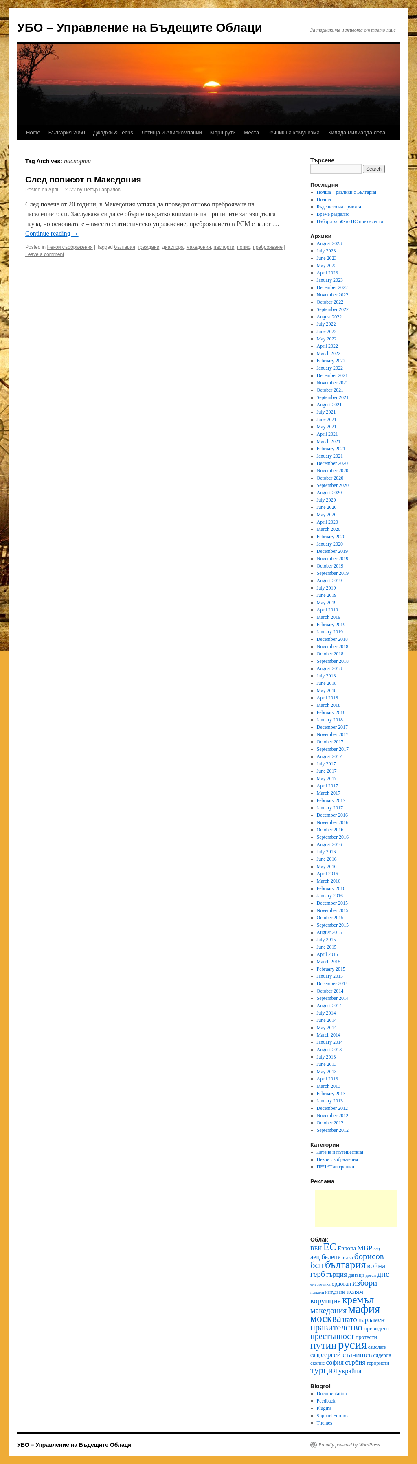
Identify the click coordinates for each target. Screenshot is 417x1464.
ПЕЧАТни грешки (335, 1167)
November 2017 (333, 734)
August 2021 (329, 405)
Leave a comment (44, 254)
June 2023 (327, 258)
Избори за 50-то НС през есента (350, 221)
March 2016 (328, 881)
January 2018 (330, 720)
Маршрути (223, 132)
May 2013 (327, 1071)
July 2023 (326, 251)
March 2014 (328, 1035)
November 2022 (333, 295)
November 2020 (333, 470)
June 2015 (327, 947)
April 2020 (327, 522)
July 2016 (326, 852)
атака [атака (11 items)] (347, 1257)
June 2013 (327, 1064)
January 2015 (330, 976)
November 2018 (333, 646)
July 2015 (326, 939)
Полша (324, 199)
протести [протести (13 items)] (366, 1337)
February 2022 (331, 361)
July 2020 (326, 500)
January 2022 (330, 368)
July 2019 (326, 588)
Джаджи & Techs (113, 132)
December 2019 (332, 551)
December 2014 (332, 983)
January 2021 (330, 456)
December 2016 (332, 815)
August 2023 (329, 243)
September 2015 (333, 925)
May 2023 (327, 265)
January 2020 (330, 544)
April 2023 (327, 273)
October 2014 (330, 991)
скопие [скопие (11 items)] (317, 1363)
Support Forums (333, 1415)
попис (243, 247)
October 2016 (330, 830)
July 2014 (326, 1013)
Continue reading (52, 233)
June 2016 (327, 859)
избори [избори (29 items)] (364, 1282)
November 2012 (333, 1115)
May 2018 (327, 690)
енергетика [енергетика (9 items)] (320, 1284)
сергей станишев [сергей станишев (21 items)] (346, 1354)
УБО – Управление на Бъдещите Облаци (139, 27)
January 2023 (330, 280)
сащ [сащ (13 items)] (315, 1355)
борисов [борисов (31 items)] (369, 1256)
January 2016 (330, 896)
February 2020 (331, 536)
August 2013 (329, 1049)
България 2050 (66, 132)
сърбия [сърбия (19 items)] (355, 1362)
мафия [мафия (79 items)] (364, 1308)
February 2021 (331, 448)
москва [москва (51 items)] (325, 1318)
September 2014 (333, 998)
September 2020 (333, 485)
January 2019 (330, 632)
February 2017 (331, 800)
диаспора (173, 247)
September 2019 (333, 573)
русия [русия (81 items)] (352, 1344)
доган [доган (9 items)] (371, 1275)
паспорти (224, 247)
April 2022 (327, 346)
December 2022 (332, 287)
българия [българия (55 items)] (345, 1265)
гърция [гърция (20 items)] (336, 1274)
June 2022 (327, 331)
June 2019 (327, 595)
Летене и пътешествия (340, 1152)
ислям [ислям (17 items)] (355, 1291)
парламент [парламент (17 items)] (372, 1319)
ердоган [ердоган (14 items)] (341, 1283)
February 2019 (331, 624)
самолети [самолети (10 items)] (377, 1347)
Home (33, 132)
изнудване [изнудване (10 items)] (335, 1292)
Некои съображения (69, 247)
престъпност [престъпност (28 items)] (332, 1336)
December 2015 (332, 903)
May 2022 (327, 339)
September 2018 (333, 661)
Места (251, 132)
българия (124, 247)
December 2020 (332, 463)
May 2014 (327, 1027)
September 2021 (333, 397)
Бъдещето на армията (339, 207)
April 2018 (327, 698)
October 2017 (330, 742)
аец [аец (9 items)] (377, 1249)
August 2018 (329, 668)
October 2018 (330, 654)
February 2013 (331, 1093)
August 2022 (329, 317)
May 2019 (327, 602)
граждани (149, 247)
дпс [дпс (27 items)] (383, 1273)
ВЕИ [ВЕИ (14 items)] (316, 1248)
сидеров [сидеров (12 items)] (382, 1355)
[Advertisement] (356, 1208)
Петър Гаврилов (101, 190)
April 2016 (327, 874)
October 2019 (330, 566)
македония (199, 247)
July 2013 (326, 1057)
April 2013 (327, 1079)
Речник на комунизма (293, 132)
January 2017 (330, 808)
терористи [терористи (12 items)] (378, 1363)
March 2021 (328, 441)
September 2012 (333, 1130)
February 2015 (331, 969)
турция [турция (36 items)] (323, 1370)
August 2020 (329, 492)
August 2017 (329, 756)
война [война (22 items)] (376, 1266)
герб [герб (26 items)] (317, 1274)
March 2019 (328, 617)
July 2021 (326, 412)
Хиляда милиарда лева (356, 132)
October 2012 (330, 1123)
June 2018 (327, 683)
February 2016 (331, 888)
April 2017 (327, 786)
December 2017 (332, 727)
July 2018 (326, 676)
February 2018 (331, 712)
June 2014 (327, 1020)
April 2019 (327, 610)
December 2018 (332, 639)
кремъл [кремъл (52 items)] (358, 1300)
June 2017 (327, 771)
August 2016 (329, 844)
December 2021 (332, 375)
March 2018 (328, 705)
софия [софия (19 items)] (335, 1362)
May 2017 (327, 778)
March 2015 (328, 961)
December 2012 (332, 1108)
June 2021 (327, 419)
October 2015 (330, 917)
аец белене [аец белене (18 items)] (325, 1257)
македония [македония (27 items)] (328, 1310)
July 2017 (326, 764)
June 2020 (327, 507)
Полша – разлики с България (346, 192)
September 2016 (333, 837)
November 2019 (333, 558)
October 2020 (330, 478)
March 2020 (328, 529)
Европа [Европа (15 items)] (347, 1248)
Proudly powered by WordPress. (349, 1445)
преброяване (268, 247)
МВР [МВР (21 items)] (364, 1248)
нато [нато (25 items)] (349, 1319)
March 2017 (328, 793)
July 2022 (326, 324)
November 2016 (333, 822)
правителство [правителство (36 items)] (336, 1327)
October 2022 (330, 302)
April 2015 (327, 954)
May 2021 (327, 427)
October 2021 (330, 390)
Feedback (326, 1401)
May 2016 (327, 866)
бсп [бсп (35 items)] (317, 1265)
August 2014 (329, 1005)
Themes (324, 1423)
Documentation (332, 1393)
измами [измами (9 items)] (317, 1292)
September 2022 (333, 309)
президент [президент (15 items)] (377, 1328)
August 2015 (329, 932)
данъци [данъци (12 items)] (356, 1275)
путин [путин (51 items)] (323, 1345)
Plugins (324, 1408)
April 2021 (327, 434)
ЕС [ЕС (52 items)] (330, 1247)
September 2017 (333, 749)
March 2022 (328, 353)
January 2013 (330, 1101)
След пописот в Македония (83, 179)
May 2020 (327, 514)
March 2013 (328, 1086)
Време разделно (333, 214)
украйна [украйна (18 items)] (350, 1371)
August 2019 (329, 580)
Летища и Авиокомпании (171, 132)
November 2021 (333, 383)
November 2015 (333, 910)
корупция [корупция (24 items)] (325, 1300)
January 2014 (330, 1042)
